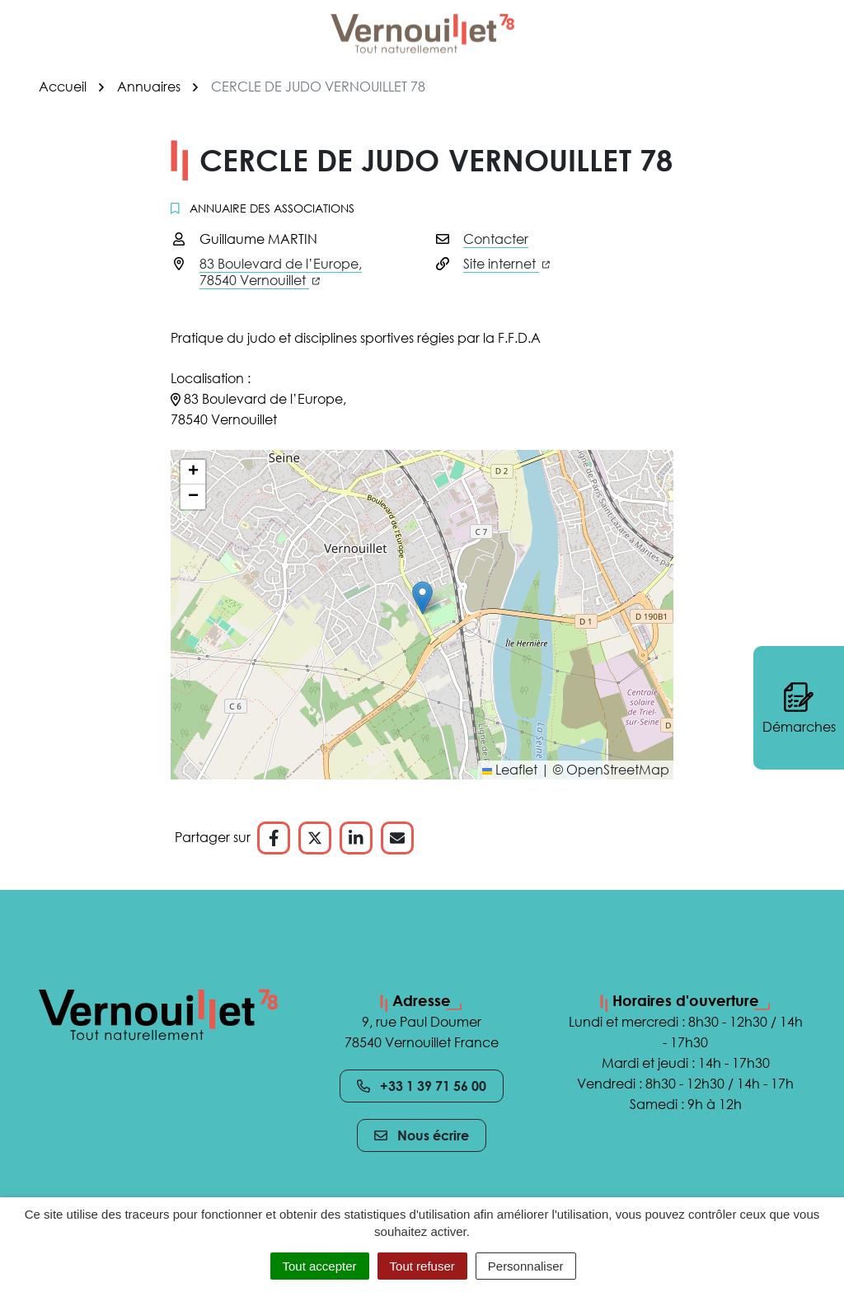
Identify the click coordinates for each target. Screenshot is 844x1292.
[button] (422, 598)
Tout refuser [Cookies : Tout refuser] (422, 1266)
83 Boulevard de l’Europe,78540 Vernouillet (280, 271)
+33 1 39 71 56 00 (421, 1086)
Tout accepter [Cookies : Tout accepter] (320, 1266)
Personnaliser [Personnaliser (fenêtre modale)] (526, 1266)
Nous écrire (421, 1135)
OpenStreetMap (617, 769)
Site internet (506, 263)
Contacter (495, 239)
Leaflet (509, 769)
